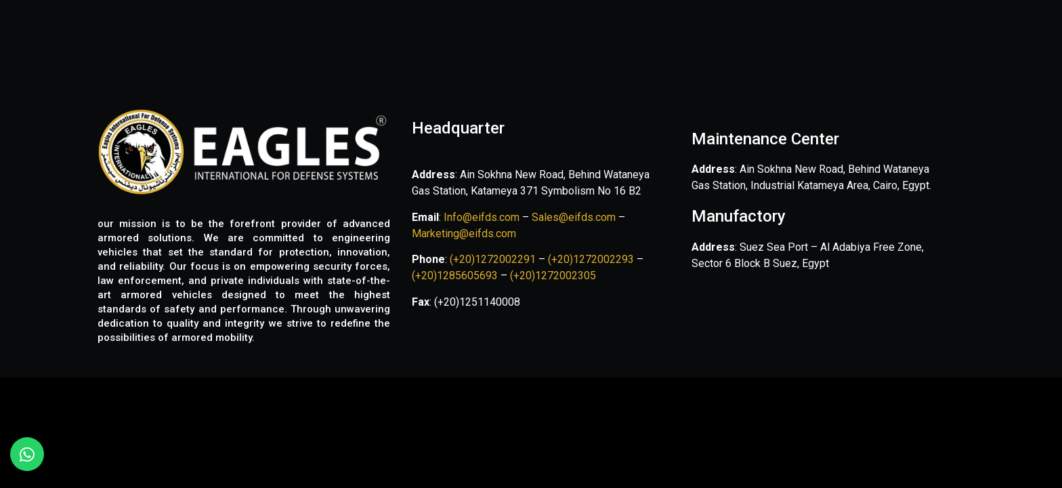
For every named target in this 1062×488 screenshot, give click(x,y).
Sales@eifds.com (574, 217)
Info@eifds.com (480, 217)
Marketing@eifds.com (464, 233)
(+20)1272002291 (494, 259)
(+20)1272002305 (553, 275)
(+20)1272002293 (592, 259)
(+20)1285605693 (455, 275)
